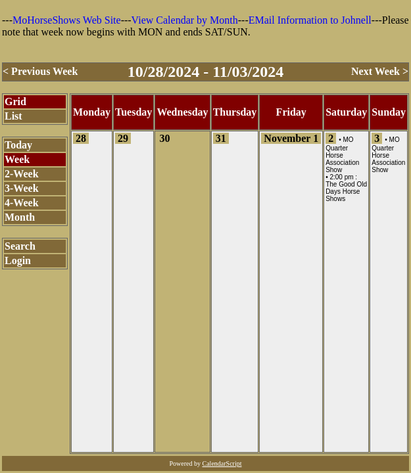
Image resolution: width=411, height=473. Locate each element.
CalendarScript (222, 463)
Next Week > (379, 71)
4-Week (22, 202)
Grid (15, 101)
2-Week (22, 173)
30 (164, 138)
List (13, 116)
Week (17, 159)
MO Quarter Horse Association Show (342, 154)
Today (18, 144)
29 (123, 138)
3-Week (22, 188)
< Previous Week (40, 71)
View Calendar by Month (185, 20)
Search (20, 246)
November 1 (291, 138)
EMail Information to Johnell (310, 20)
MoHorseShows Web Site (66, 20)
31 (221, 138)
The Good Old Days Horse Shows (346, 191)
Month (20, 217)
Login (18, 260)
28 (81, 138)
